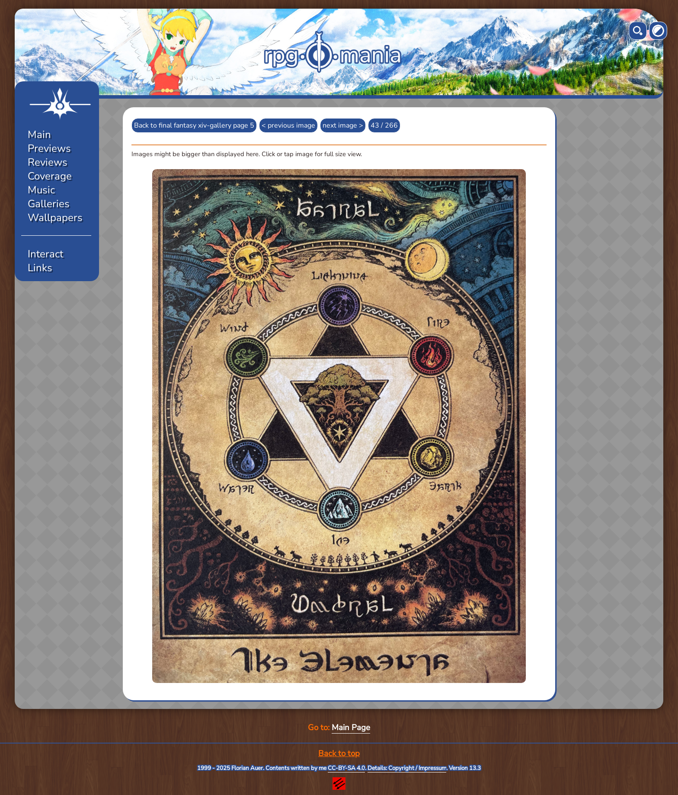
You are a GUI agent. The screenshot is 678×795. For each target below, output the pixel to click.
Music (41, 190)
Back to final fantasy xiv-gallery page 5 (194, 125)
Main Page (351, 727)
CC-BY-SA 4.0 (346, 768)
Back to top (339, 753)
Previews (49, 148)
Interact (45, 254)
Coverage (50, 176)
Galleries (49, 204)
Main (39, 134)
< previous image (288, 125)
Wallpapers (55, 217)
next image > (343, 125)
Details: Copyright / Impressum (407, 768)
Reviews (47, 162)
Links (40, 268)
